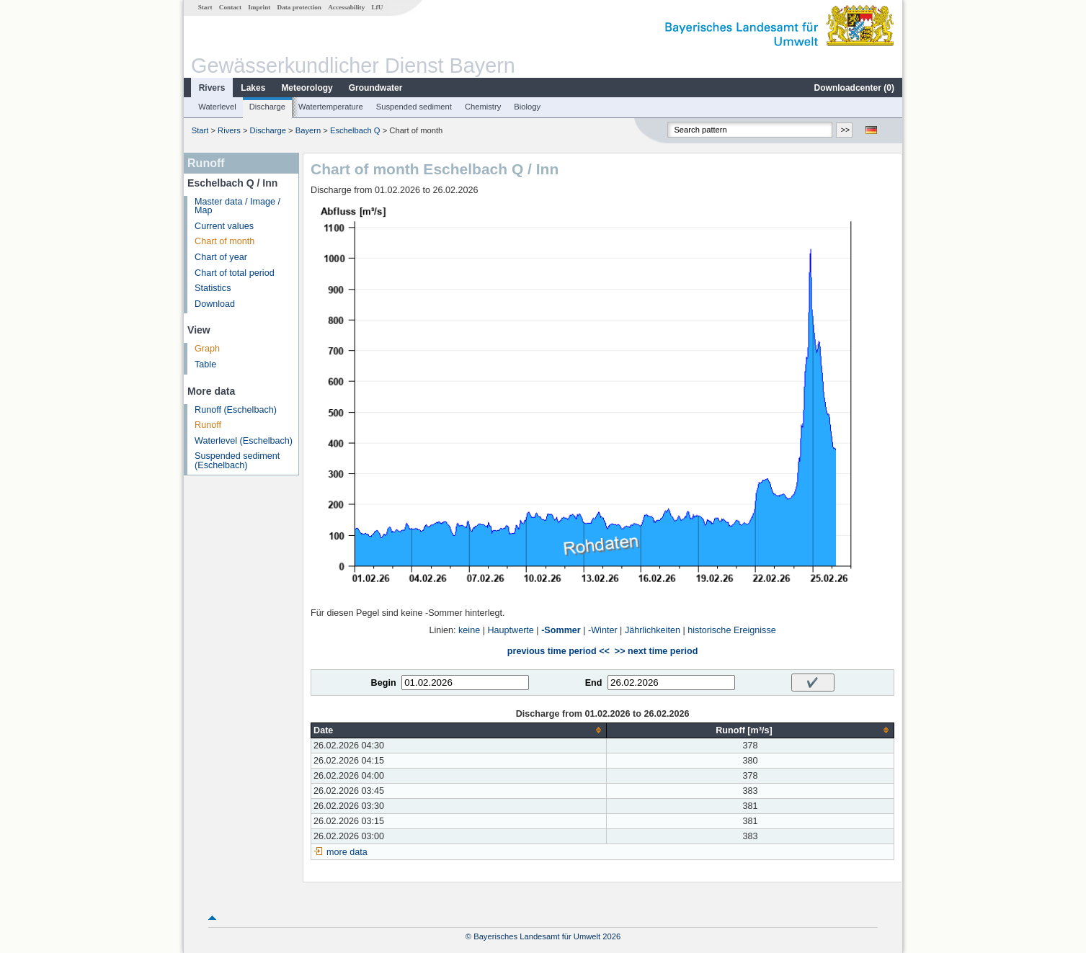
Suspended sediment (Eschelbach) (237, 460)
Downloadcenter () (854, 88)
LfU (377, 7)
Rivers (212, 88)
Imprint (259, 7)
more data (347, 852)
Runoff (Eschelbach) (236, 410)
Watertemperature (330, 106)
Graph (207, 349)
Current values (224, 226)
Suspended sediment (414, 106)
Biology (527, 106)
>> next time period (656, 651)
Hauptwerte (510, 630)
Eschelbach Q (355, 130)
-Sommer (561, 630)
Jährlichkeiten (652, 630)
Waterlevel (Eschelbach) (244, 441)
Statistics (213, 288)
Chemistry (483, 106)
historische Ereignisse (731, 630)
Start (205, 7)
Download (215, 304)
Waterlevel (217, 106)
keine (469, 630)
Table (205, 364)
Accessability (346, 7)
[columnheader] (459, 730)
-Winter (603, 630)
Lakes (253, 88)
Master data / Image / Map (237, 206)
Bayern (308, 130)
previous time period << (558, 651)
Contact (230, 7)
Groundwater (376, 88)
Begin (383, 683)
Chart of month (224, 241)
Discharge (267, 106)
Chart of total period (235, 273)
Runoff (208, 425)
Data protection (299, 7)
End (593, 683)
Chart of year (221, 257)
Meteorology (306, 88)
